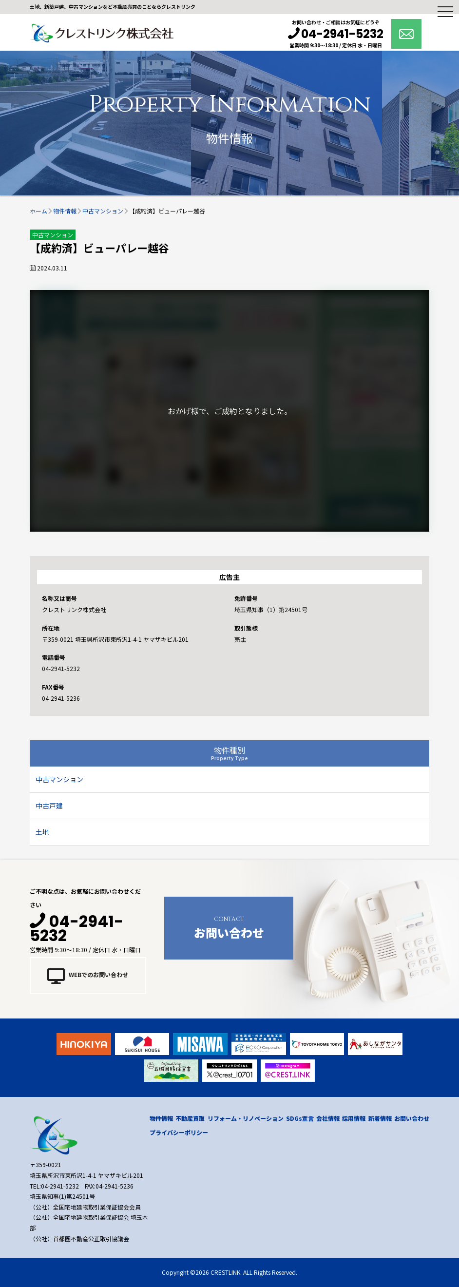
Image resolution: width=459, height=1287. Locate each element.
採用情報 (353, 1118)
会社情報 (328, 1118)
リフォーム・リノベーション (246, 1118)
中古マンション (59, 779)
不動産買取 (190, 1118)
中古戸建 (49, 805)
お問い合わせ (228, 926)
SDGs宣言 (300, 1118)
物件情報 (161, 1118)
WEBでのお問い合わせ (87, 975)
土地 (42, 832)
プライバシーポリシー (179, 1132)
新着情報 (380, 1118)
